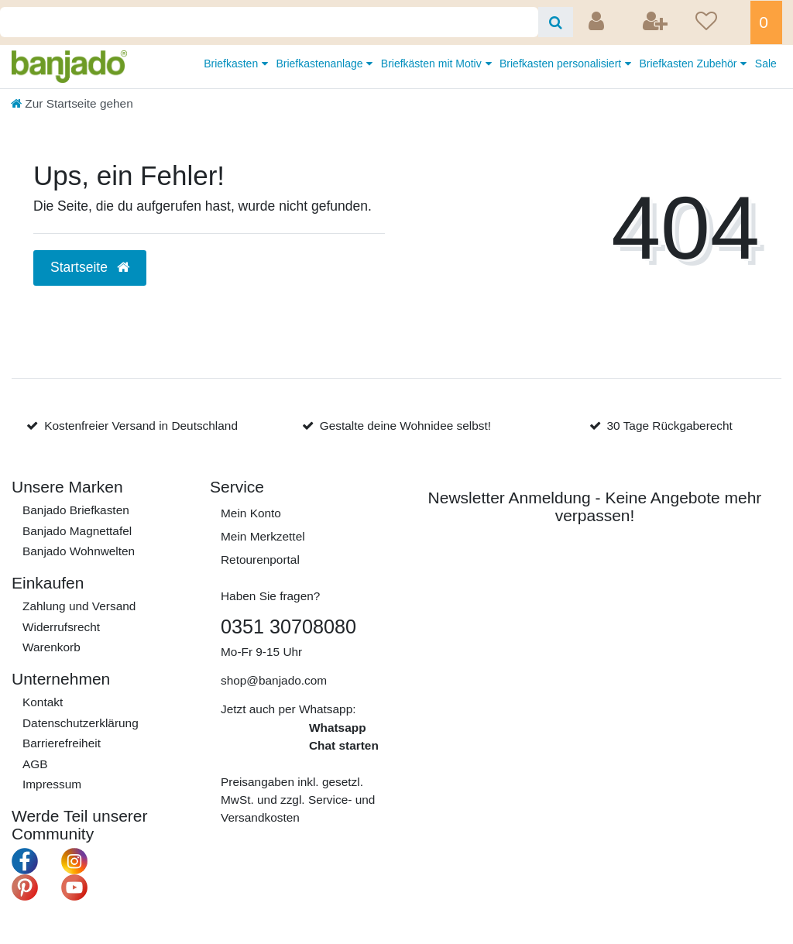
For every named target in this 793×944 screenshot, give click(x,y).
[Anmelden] (598, 22)
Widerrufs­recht (61, 626)
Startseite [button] (89, 267)
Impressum (51, 784)
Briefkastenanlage (321, 63)
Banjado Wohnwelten (78, 551)
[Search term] (269, 22)
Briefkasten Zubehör (689, 63)
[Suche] (555, 22)
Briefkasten (232, 63)
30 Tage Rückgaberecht (670, 425)
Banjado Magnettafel (77, 530)
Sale (766, 63)
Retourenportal (260, 559)
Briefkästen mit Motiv (433, 63)
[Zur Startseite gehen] (72, 103)
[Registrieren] (656, 22)
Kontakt (42, 702)
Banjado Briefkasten (75, 510)
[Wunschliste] (717, 22)
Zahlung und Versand (79, 606)
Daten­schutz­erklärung (80, 722)
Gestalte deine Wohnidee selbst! (405, 425)
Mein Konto (251, 513)
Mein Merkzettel (263, 536)
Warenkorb (51, 647)
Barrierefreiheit (61, 743)
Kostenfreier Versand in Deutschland (141, 425)
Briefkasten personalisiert (561, 63)
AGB (35, 764)
